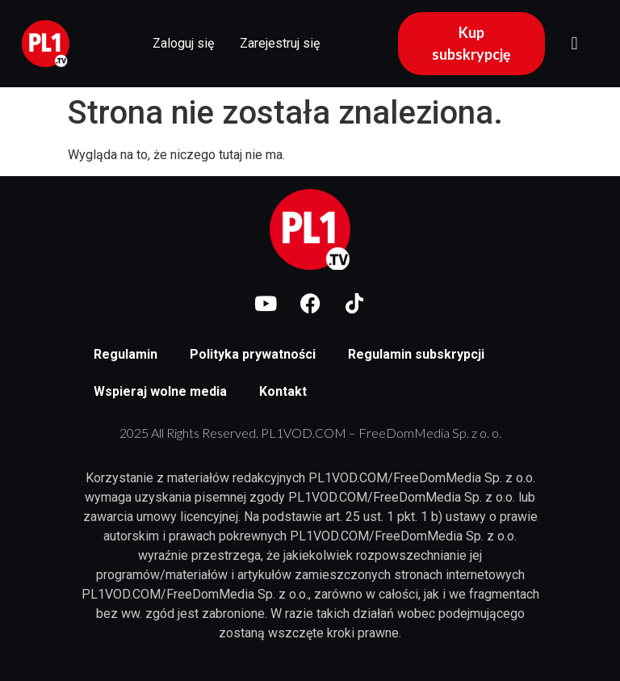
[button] (574, 44)
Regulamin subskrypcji (416, 354)
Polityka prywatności (253, 354)
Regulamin (125, 354)
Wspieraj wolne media (160, 391)
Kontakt (283, 391)
